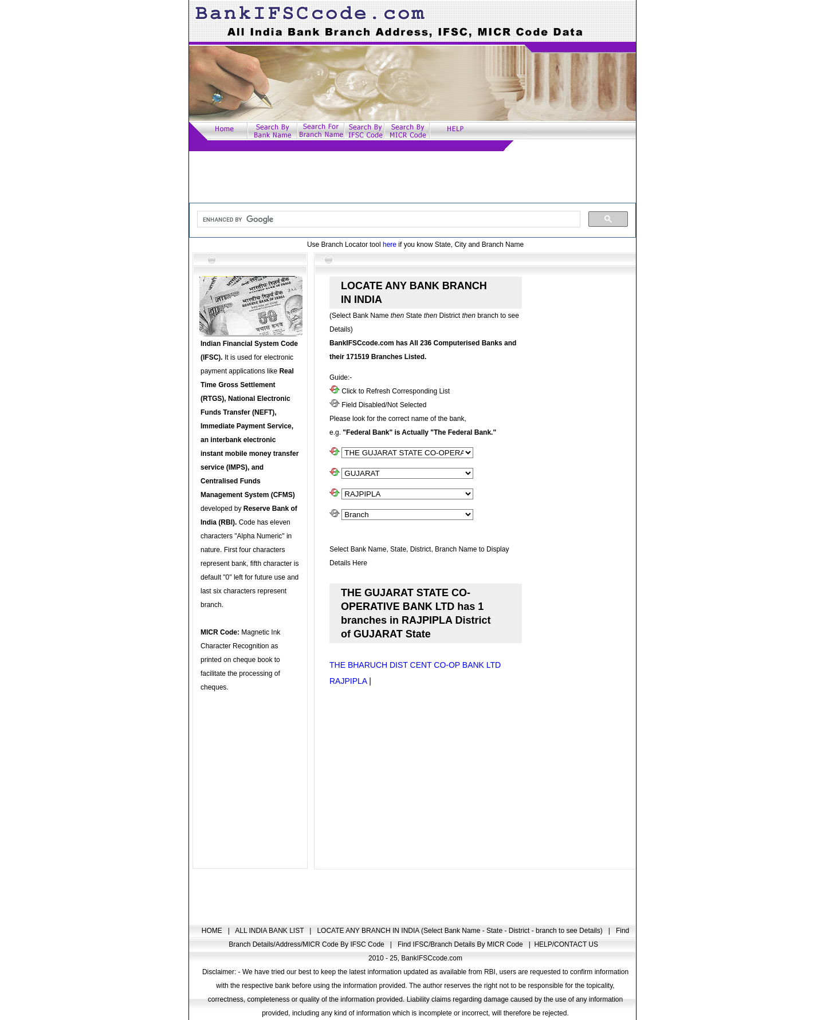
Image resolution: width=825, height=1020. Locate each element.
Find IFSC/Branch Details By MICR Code (461, 944)
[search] (387, 219)
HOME (213, 931)
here (389, 245)
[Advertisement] (412, 177)
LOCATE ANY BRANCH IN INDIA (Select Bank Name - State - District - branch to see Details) (460, 931)
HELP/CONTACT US (566, 944)
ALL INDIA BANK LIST (270, 931)
